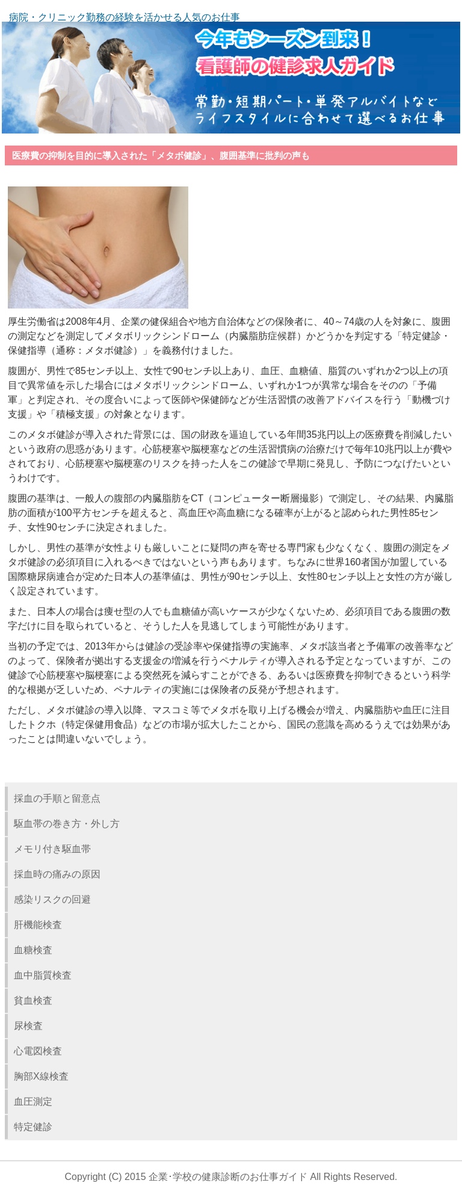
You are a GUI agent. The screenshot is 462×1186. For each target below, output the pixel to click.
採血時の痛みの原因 (57, 874)
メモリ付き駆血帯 (52, 849)
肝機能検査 (38, 925)
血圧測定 (33, 1101)
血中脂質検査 (43, 975)
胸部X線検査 (41, 1076)
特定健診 (33, 1127)
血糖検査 (33, 950)
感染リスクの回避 (52, 899)
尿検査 (28, 1026)
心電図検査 (38, 1051)
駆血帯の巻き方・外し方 (67, 824)
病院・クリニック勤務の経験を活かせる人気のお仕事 (124, 17)
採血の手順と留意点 (57, 798)
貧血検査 (33, 1000)
